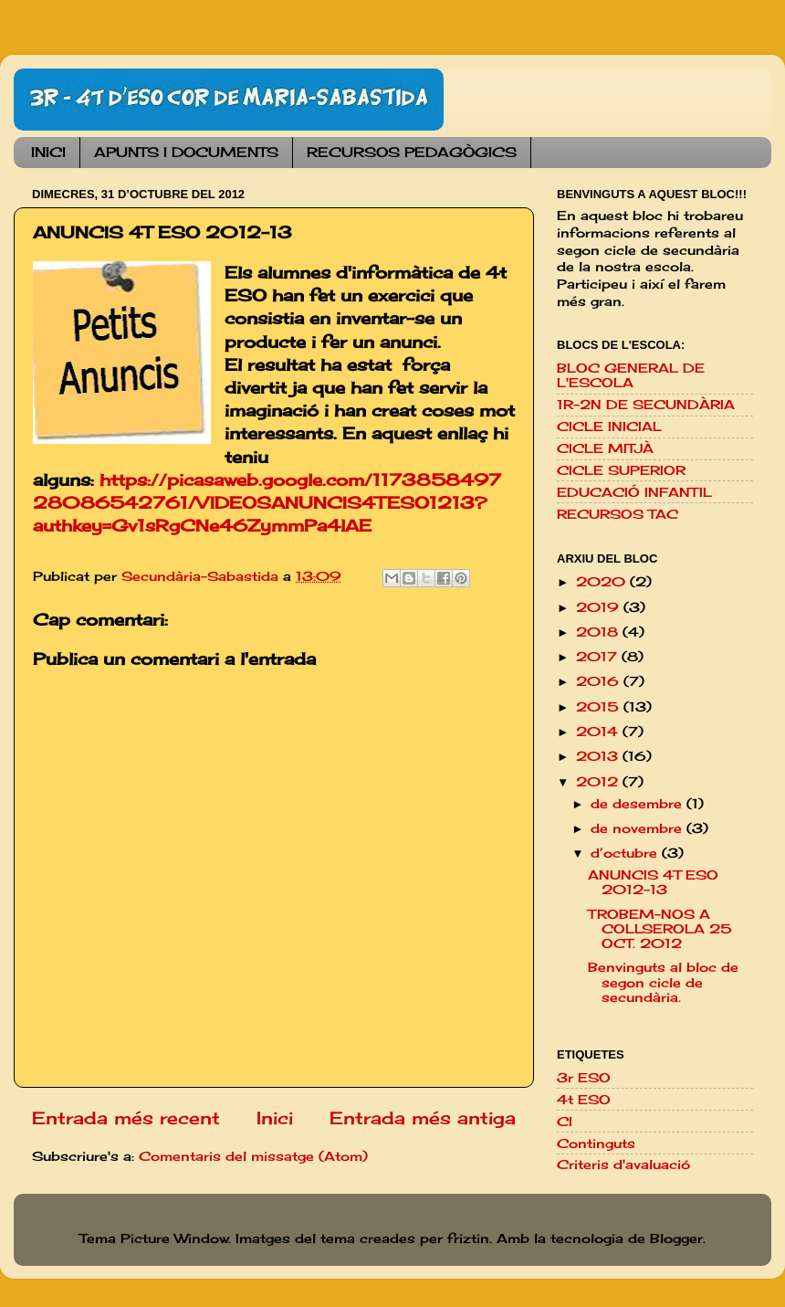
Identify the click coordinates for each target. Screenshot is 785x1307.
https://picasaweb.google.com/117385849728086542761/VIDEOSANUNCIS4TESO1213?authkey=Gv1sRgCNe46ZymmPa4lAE (267, 502)
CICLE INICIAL (609, 426)
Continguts (596, 1143)
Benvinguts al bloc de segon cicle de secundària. (663, 982)
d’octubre (626, 853)
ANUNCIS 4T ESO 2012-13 (653, 882)
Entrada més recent (126, 1118)
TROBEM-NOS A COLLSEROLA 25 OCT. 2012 (660, 929)
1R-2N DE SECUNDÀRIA (646, 404)
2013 (599, 756)
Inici (274, 1118)
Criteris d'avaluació (623, 1164)
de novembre (638, 828)
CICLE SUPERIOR (621, 470)
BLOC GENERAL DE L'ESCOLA (631, 375)
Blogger (676, 1238)
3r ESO (584, 1077)
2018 (599, 632)
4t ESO (584, 1099)
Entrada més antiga (423, 1118)
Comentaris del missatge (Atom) (253, 1156)
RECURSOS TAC (617, 514)
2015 (599, 707)
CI (564, 1121)
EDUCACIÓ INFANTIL (634, 492)
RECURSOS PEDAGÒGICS (412, 152)
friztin (468, 1238)
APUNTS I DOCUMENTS (186, 152)
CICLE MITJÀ (605, 448)
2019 (599, 607)
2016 (599, 681)
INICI (48, 152)
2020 (603, 581)
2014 (599, 731)
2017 (599, 656)
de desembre (638, 803)
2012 (599, 782)
